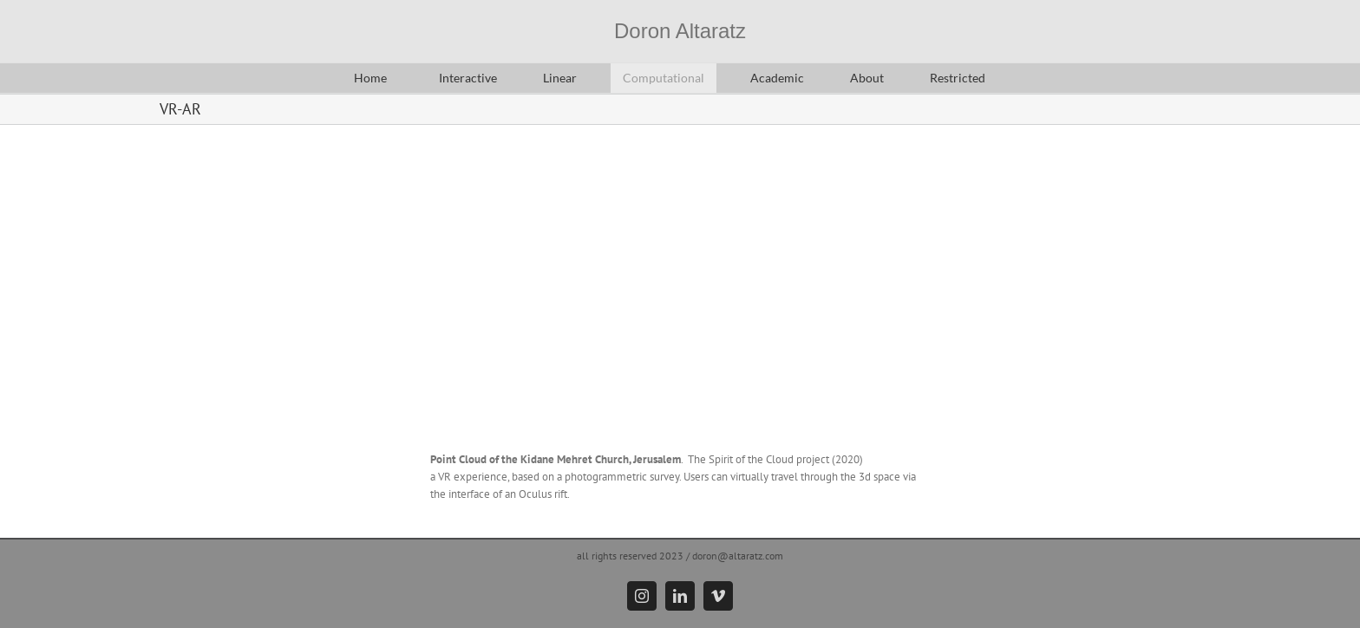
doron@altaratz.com (737, 555)
